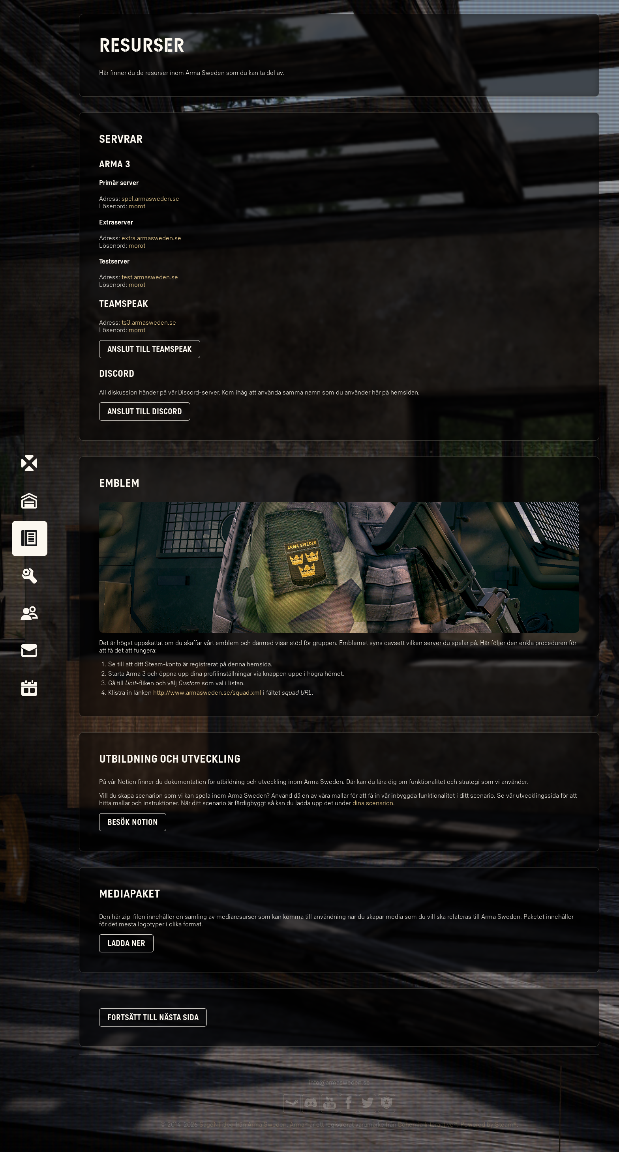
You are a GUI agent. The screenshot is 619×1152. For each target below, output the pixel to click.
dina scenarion (373, 803)
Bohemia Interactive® (427, 1124)
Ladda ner (126, 943)
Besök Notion (132, 822)
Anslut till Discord (144, 411)
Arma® (299, 1124)
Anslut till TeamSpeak (149, 349)
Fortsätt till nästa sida (153, 1017)
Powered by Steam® (488, 1124)
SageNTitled (216, 1124)
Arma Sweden (267, 1124)
